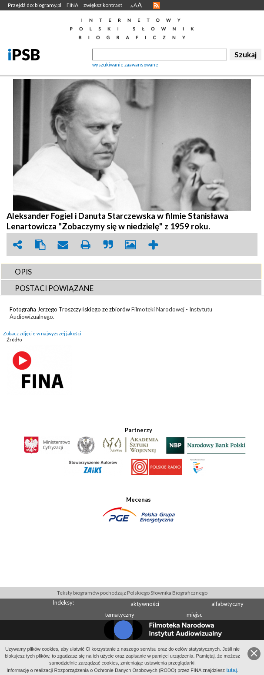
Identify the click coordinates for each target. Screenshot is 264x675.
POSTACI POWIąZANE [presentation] (54, 288)
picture (130, 244)
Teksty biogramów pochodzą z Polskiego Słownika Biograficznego (132, 592)
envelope (62, 244)
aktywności (144, 603)
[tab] (131, 271)
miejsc (194, 614)
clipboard (40, 244)
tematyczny (119, 614)
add (153, 244)
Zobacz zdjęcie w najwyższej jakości (42, 333)
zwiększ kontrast (103, 5)
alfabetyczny (227, 603)
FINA (72, 5)
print (85, 244)
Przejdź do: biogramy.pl (34, 5)
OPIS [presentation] (23, 271)
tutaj (231, 670)
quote (108, 244)
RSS (156, 5)
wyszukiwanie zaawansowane (125, 64)
